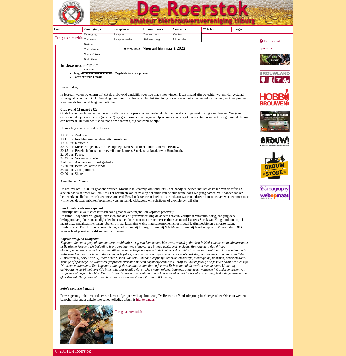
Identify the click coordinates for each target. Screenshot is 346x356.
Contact (178, 29)
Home (58, 29)
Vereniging (91, 29)
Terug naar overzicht (69, 38)
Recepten (119, 29)
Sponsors (266, 48)
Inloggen (239, 29)
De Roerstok (270, 41)
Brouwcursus (152, 29)
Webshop (209, 29)
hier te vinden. (145, 299)
